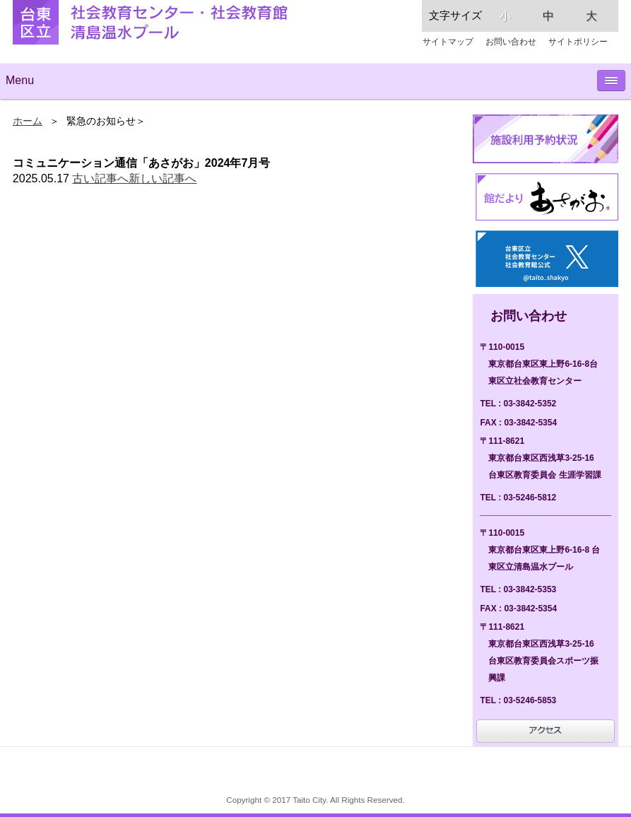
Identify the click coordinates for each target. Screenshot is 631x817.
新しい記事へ (162, 178)
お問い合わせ (510, 42)
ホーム (27, 121)
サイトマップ (448, 42)
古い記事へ (100, 178)
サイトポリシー (578, 42)
